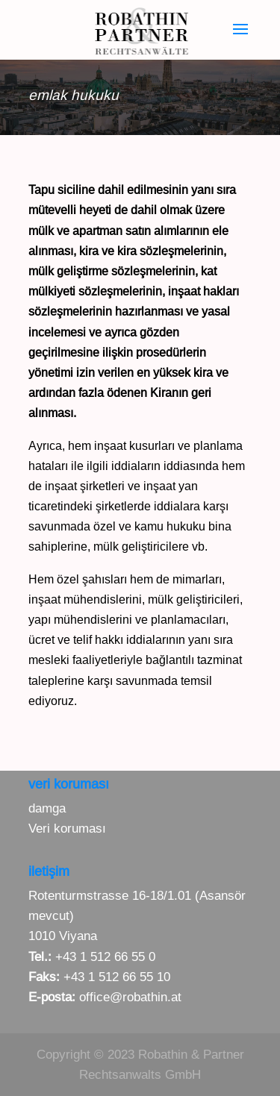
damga (47, 808)
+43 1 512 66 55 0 (105, 957)
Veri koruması (67, 828)
